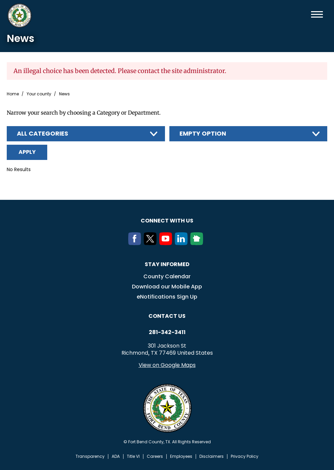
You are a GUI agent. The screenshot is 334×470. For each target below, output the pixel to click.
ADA (116, 456)
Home (13, 94)
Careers (155, 456)
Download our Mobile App (167, 286)
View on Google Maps (167, 365)
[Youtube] (167, 243)
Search (306, 14)
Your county (39, 94)
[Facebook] (136, 243)
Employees (181, 456)
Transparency (90, 456)
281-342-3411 (167, 332)
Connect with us (167, 221)
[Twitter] (151, 243)
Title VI (133, 456)
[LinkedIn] (182, 243)
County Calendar (167, 276)
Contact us (167, 316)
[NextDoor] (198, 243)
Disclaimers (211, 456)
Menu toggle (317, 14)
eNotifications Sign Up (167, 297)
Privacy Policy (244, 456)
